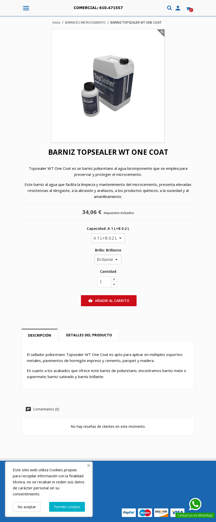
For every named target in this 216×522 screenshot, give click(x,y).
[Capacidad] (108, 238)
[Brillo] (108, 259)
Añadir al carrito (108, 300)
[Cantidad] (104, 281)
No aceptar (27, 506)
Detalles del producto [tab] (89, 335)
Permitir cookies (67, 506)
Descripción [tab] (39, 335)
